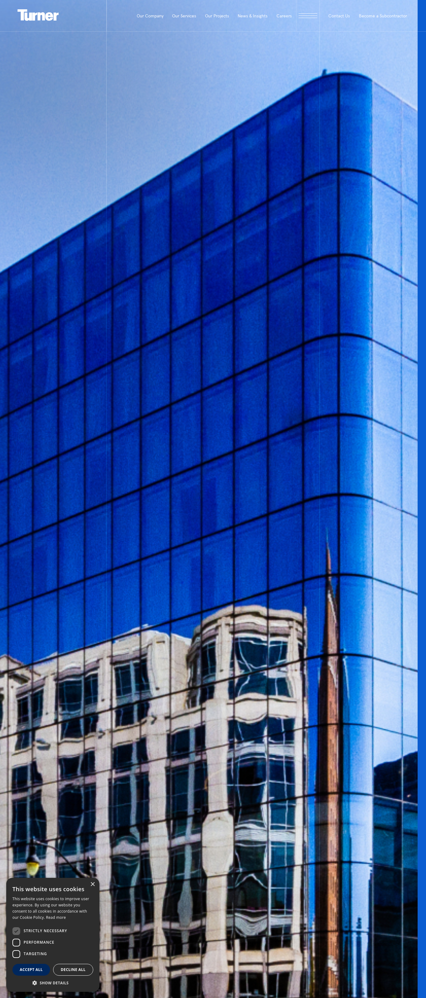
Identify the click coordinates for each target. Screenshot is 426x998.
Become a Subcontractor (383, 16)
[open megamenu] (307, 15)
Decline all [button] (73, 969)
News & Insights (253, 16)
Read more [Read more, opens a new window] (56, 917)
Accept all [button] (31, 969)
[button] (52, 983)
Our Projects (217, 16)
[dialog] (52, 935)
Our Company (150, 16)
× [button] (92, 884)
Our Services (184, 16)
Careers (284, 16)
